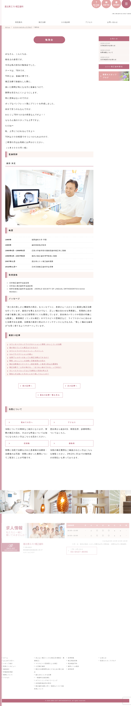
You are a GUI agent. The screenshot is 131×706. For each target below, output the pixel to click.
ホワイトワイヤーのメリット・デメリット (26, 351)
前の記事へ (28, 386)
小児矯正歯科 (40, 666)
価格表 (72, 443)
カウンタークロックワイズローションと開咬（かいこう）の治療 (35, 344)
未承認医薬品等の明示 (43, 683)
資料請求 (71, 669)
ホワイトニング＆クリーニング (46, 680)
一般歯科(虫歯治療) (42, 677)
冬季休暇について (106, 51)
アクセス (88, 22)
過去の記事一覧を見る (50, 395)
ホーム (5, 658)
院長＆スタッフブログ (110, 76)
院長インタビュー (9, 666)
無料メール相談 (73, 666)
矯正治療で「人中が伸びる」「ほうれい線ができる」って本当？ (35, 367)
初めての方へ (27, 422)
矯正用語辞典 (72, 660)
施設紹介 (6, 669)
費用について (8, 674)
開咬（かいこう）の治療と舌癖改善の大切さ (27, 361)
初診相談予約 (72, 663)
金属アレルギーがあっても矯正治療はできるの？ (29, 357)
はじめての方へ (8, 660)
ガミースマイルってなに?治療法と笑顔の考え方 (28, 370)
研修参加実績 (8, 672)
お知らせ (103, 658)
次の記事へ (73, 386)
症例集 (27, 443)
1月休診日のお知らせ (108, 44)
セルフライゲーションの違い (21, 354)
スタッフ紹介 (8, 663)
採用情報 (71, 658)
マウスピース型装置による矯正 (46, 663)
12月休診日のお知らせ (108, 58)
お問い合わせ (112, 22)
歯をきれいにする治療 (43, 674)
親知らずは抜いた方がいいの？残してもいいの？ (29, 374)
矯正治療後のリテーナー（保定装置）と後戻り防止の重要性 (33, 364)
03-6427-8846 (79, 551)
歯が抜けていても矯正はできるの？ (23, 347)
